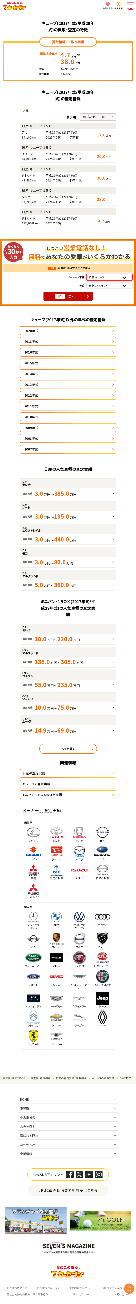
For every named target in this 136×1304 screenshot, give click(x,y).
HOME (24, 1099)
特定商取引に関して (80, 1288)
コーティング (28, 1145)
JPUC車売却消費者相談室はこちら (68, 1190)
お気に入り (108, 8)
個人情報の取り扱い (48, 1288)
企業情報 (26, 1154)
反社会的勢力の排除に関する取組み (27, 1294)
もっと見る (68, 748)
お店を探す (27, 1126)
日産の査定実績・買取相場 (71, 1078)
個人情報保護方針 (17, 1288)
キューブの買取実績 (103, 1078)
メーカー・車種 (76, 277)
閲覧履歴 (118, 8)
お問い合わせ (121, 1294)
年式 (81, 285)
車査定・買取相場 (40, 1078)
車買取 (24, 1108)
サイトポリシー (81, 1294)
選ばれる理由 (29, 1135)
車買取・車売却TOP (14, 1078)
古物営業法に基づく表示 (115, 1288)
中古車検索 (27, 1117)
